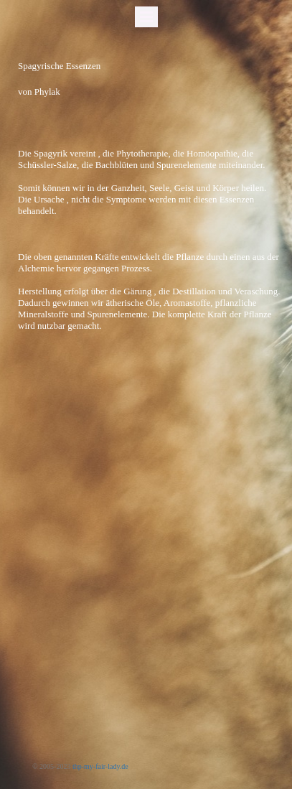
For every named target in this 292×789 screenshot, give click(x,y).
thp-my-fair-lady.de (100, 766)
